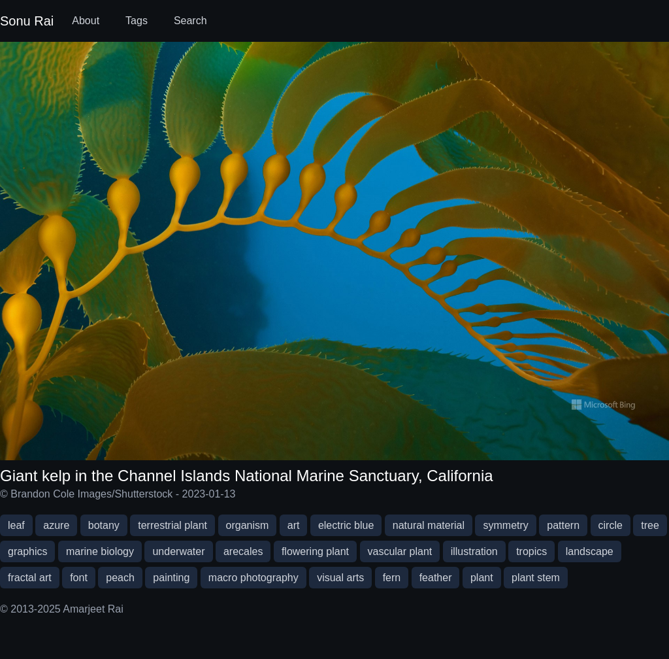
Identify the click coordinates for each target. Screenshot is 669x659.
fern (392, 577)
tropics (531, 551)
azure (56, 525)
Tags (136, 20)
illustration (474, 551)
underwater (178, 551)
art (293, 525)
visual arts (340, 577)
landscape (589, 551)
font (79, 577)
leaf (16, 525)
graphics (27, 551)
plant (481, 577)
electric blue (346, 525)
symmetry (505, 525)
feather (435, 577)
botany (104, 525)
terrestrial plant (172, 525)
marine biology (100, 551)
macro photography (253, 577)
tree (650, 525)
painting (171, 577)
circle (610, 525)
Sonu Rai (27, 21)
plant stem (536, 577)
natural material (429, 525)
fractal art (30, 577)
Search (190, 20)
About (85, 20)
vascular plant (400, 551)
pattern (563, 525)
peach (120, 577)
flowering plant (315, 551)
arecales (243, 551)
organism (247, 525)
